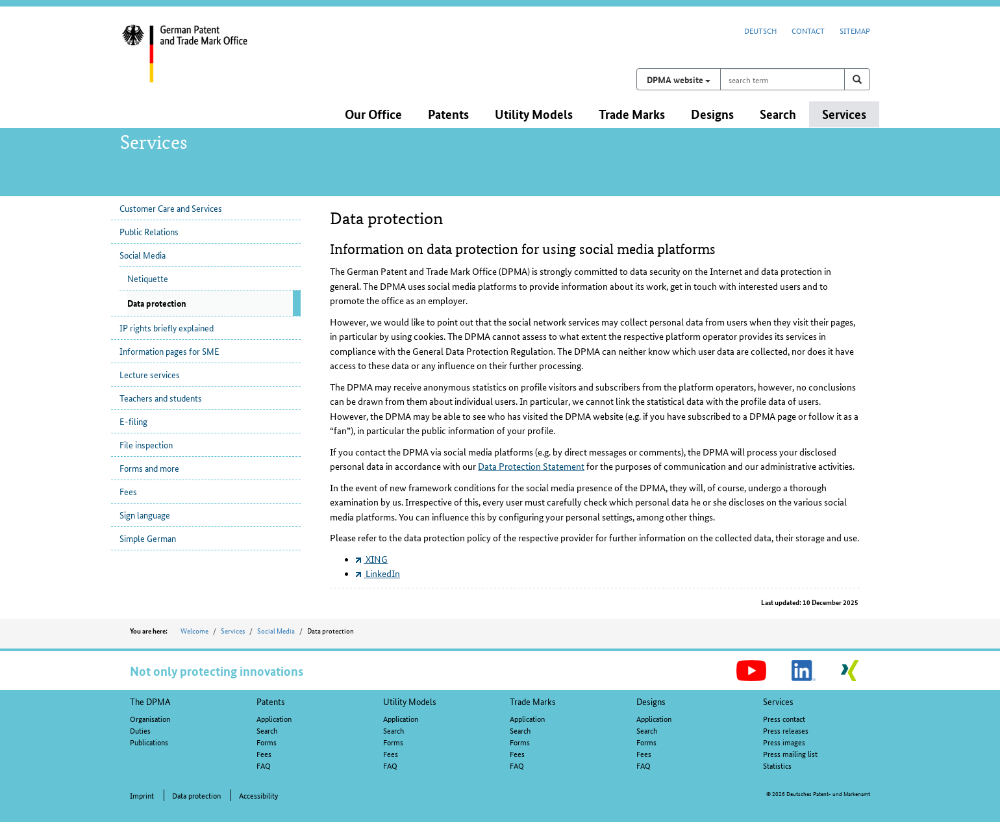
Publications (149, 742)
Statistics (777, 765)
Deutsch (760, 30)
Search (266, 730)
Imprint (142, 795)
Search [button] (778, 114)
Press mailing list (790, 753)
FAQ (263, 765)
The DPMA (150, 701)
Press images (784, 742)
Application (274, 718)
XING (372, 558)
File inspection (146, 444)
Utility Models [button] (534, 114)
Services (233, 630)
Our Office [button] (373, 114)
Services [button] (844, 114)
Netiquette (147, 278)
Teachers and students (160, 397)
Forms (266, 742)
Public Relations (149, 231)
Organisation (150, 718)
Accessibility (258, 795)
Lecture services (149, 374)
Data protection (196, 795)
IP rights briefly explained (166, 327)
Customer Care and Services (170, 207)
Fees (128, 491)
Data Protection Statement (531, 465)
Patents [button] (448, 114)
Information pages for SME (169, 350)
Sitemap (855, 30)
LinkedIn (378, 573)
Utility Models (409, 701)
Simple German (147, 538)
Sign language (144, 514)
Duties (140, 730)
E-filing (133, 421)
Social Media (142, 254)
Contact (808, 30)
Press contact (784, 718)
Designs (651, 701)
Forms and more (149, 467)
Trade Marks (533, 701)
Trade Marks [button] (632, 114)
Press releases (785, 730)
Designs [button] (712, 114)
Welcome (194, 630)
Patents (270, 701)
